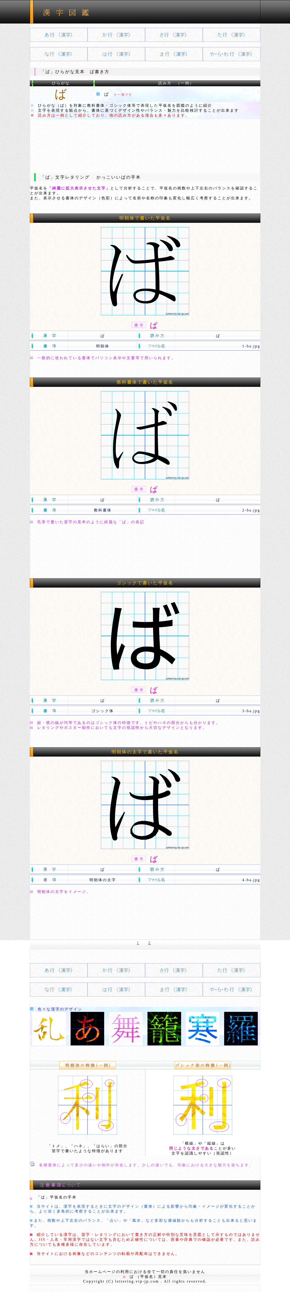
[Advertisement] (145, 142)
